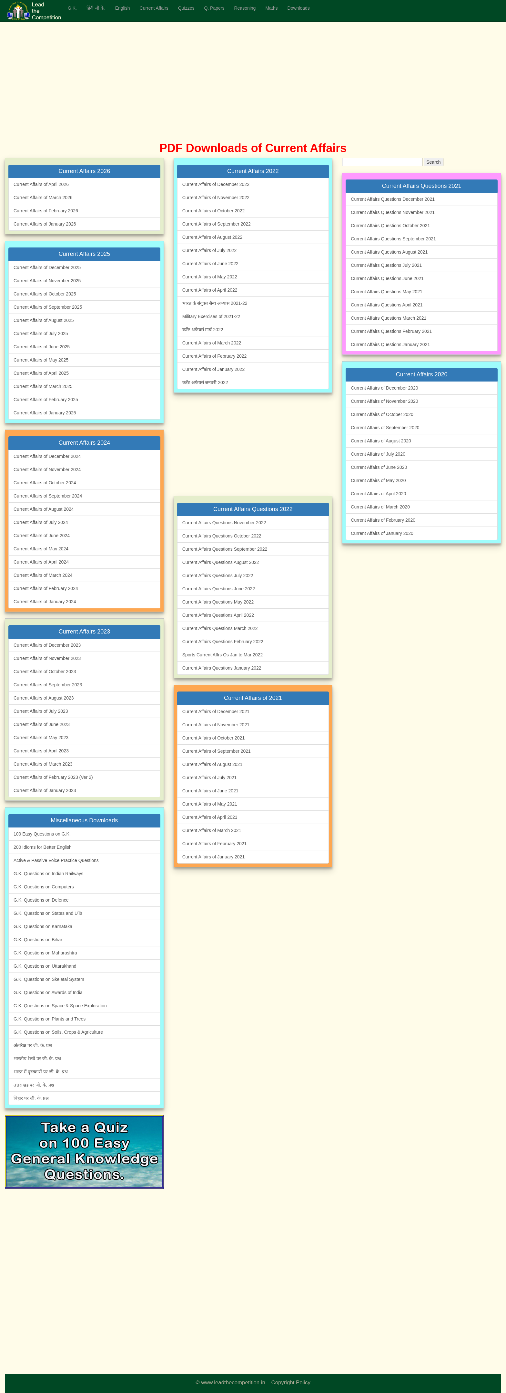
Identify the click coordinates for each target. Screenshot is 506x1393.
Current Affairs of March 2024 (43, 575)
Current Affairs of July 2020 (378, 454)
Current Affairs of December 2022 (215, 184)
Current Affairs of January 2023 (45, 790)
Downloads (299, 8)
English (122, 8)
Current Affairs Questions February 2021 (391, 331)
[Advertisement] (193, 90)
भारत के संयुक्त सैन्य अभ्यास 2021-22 (215, 303)
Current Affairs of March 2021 (211, 830)
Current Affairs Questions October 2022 (221, 535)
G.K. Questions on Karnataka (43, 926)
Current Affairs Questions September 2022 (225, 549)
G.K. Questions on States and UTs (48, 913)
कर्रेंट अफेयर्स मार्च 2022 (202, 329)
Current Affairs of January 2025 (45, 412)
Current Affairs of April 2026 (41, 184)
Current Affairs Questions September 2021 (393, 238)
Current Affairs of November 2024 (47, 469)
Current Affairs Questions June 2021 (387, 278)
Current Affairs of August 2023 (44, 698)
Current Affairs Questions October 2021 (390, 225)
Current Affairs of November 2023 (47, 658)
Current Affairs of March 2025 (43, 386)
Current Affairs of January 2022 (213, 369)
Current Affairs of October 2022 (213, 210)
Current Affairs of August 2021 (212, 764)
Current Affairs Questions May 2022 (218, 602)
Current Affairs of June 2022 (210, 263)
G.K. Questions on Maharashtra (45, 952)
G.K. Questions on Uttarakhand (45, 966)
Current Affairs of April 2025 (41, 373)
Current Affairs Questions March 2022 (220, 628)
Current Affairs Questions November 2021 (393, 212)
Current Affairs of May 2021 (209, 804)
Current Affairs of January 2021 (213, 856)
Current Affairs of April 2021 (210, 817)
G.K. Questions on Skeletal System (49, 979)
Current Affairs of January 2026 (45, 224)
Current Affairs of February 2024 (46, 588)
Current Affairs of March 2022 (211, 342)
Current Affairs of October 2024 (45, 482)
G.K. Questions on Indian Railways (48, 873)
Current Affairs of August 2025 (44, 320)
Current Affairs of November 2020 (384, 401)
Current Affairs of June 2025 (42, 346)
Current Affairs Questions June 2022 (218, 588)
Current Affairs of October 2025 (45, 293)
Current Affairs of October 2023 (45, 671)
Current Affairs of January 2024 (45, 601)
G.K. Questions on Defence (41, 900)
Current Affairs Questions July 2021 (386, 265)
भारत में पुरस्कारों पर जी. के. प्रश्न (41, 1071)
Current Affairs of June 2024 (42, 535)
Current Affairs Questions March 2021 (388, 318)
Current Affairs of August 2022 (212, 237)
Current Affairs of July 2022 (209, 250)
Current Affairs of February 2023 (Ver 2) (53, 777)
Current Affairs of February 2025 (46, 399)
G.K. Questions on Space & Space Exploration (60, 1005)
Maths (271, 8)
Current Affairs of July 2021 (209, 777)
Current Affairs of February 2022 (214, 356)
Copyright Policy (290, 1382)
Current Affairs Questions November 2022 (224, 522)
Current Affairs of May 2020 (378, 480)
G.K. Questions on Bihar (38, 939)
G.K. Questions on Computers (44, 886)
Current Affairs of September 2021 (216, 751)
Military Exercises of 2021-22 (211, 316)
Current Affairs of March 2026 (43, 197)
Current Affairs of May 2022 (209, 276)
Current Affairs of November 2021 (215, 724)
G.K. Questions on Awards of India (48, 992)
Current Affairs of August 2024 (44, 509)
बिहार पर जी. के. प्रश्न (31, 1098)
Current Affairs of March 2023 (43, 764)
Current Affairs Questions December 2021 (393, 199)
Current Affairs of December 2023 (47, 645)
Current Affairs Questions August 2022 (220, 562)
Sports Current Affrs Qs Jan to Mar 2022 (222, 654)
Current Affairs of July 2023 (41, 711)
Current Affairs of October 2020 (382, 414)
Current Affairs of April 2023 (41, 750)
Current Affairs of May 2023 (41, 737)
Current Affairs (154, 8)
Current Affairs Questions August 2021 (389, 252)
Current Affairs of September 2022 (216, 224)
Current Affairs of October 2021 (213, 737)
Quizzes (186, 8)
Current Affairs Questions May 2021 (386, 291)
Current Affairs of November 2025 (47, 280)
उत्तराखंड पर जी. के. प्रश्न (34, 1085)
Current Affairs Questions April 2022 (218, 615)
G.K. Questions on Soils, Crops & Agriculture (58, 1032)
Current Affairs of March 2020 (380, 506)
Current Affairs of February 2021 (214, 843)
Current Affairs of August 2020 (381, 440)
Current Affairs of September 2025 (48, 307)
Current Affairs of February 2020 (383, 520)
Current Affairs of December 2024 (47, 456)
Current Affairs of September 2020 (385, 427)
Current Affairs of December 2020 (384, 388)
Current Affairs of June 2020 (379, 467)
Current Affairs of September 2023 (48, 684)
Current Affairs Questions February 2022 (222, 641)
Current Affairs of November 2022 (215, 197)
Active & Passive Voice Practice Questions (56, 860)
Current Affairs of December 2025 (47, 267)
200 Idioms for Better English (43, 847)
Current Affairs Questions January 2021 (390, 344)
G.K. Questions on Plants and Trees (50, 1018)
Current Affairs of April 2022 (210, 290)
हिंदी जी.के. (96, 8)
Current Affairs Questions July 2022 (217, 575)
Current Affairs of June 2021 (210, 790)
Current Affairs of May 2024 (41, 548)
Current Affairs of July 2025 (41, 333)
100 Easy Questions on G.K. (42, 834)
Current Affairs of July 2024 (41, 522)
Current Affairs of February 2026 (46, 210)
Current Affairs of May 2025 (41, 360)
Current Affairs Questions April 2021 (386, 304)
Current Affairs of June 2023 (42, 724)
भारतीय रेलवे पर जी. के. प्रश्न (37, 1058)
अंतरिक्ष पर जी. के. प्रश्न (33, 1045)
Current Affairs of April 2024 (41, 562)
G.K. (72, 8)
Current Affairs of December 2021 (215, 711)
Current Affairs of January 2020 (382, 533)
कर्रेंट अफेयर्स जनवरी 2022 (205, 382)
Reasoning (245, 8)
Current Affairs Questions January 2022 (221, 668)
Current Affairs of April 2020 (378, 493)
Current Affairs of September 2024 (48, 495)
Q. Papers (214, 8)
